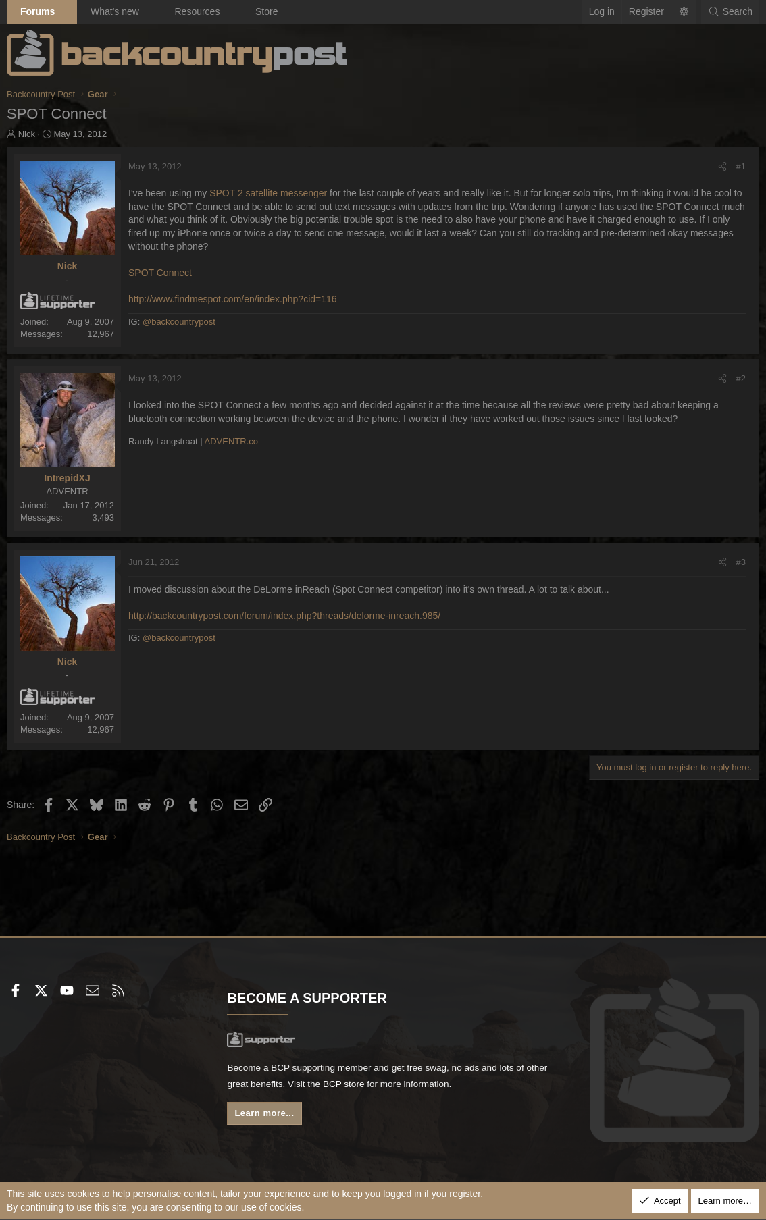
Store (266, 11)
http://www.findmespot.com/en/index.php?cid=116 (232, 299)
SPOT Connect (160, 272)
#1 (741, 166)
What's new (115, 11)
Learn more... (266, 1115)
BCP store (372, 1085)
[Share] (722, 167)
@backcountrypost (179, 322)
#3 (741, 562)
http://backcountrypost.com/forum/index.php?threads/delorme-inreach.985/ (284, 615)
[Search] (730, 12)
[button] (67, 12)
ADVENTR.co (231, 441)
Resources (197, 11)
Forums (37, 11)
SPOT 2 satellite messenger (268, 193)
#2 (741, 378)
